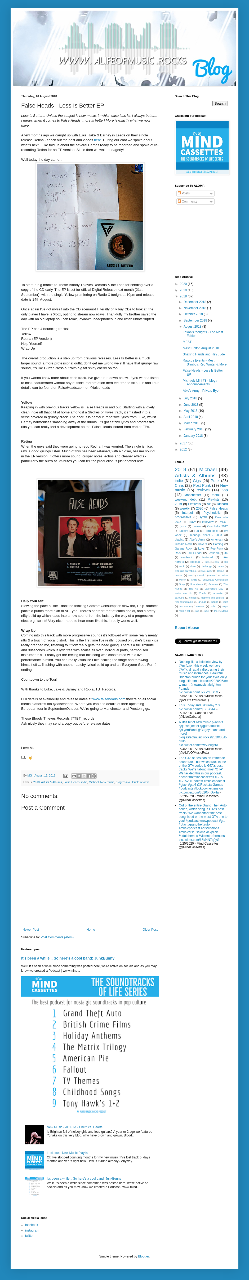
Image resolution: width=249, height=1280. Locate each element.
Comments (187, 201)
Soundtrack (196, 584)
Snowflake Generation (215, 579)
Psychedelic (211, 513)
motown (200, 606)
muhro (213, 606)
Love (201, 548)
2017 (184, 443)
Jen (190, 575)
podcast (195, 561)
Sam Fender (194, 553)
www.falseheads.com (108, 699)
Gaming (218, 544)
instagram (32, 1230)
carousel (179, 597)
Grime (220, 570)
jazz (225, 601)
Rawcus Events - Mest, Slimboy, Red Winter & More (205, 362)
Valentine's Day (214, 588)
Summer (213, 584)
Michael (94, 782)
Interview (208, 521)
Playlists (213, 499)
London (223, 575)
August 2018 (193, 326)
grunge (202, 601)
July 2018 (191, 398)
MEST (224, 521)
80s (217, 561)
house (214, 601)
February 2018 (194, 429)
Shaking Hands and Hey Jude (204, 354)
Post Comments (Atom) (57, 937)
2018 (36, 782)
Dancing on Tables (185, 570)
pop (224, 490)
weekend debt (186, 499)
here (97, 140)
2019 (184, 290)
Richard (222, 504)
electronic (187, 557)
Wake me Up (183, 593)
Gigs (197, 481)
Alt (209, 504)
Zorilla (202, 593)
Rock (178, 553)
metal (216, 495)
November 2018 (195, 308)
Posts (184, 193)
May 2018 (191, 411)
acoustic (218, 593)
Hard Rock (211, 530)
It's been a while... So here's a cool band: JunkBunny (67, 958)
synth (203, 517)
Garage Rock (183, 548)
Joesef (200, 575)
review (144, 782)
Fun (196, 530)
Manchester (192, 495)
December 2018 (195, 302)
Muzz (194, 579)
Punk (135, 782)
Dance (220, 566)
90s (226, 561)
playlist (179, 539)
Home (91, 929)
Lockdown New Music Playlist (67, 1153)
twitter (29, 1236)
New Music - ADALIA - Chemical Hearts (75, 1127)
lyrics (183, 526)
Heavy (192, 521)
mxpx (225, 606)
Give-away (206, 570)
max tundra (185, 606)
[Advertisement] (201, 240)
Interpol (187, 513)
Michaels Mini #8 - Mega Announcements (200, 382)
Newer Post (31, 929)
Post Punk (202, 485)
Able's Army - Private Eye (201, 391)
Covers (202, 544)
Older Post (150, 929)
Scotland (213, 553)
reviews (203, 490)
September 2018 (196, 320)
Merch (182, 579)
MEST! (188, 342)
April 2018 (191, 417)
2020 (184, 284)
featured (207, 557)
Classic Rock (183, 544)
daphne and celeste (212, 597)
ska (197, 610)
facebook (31, 1225)
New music (107, 782)
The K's (193, 588)
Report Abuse (187, 628)
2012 (184, 449)
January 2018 (194, 436)
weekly (185, 508)
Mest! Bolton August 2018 (201, 348)
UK (226, 553)
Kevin (211, 575)
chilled (193, 597)
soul (206, 610)
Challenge (206, 566)
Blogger (143, 1256)
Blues (193, 566)
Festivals (194, 504)
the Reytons (221, 610)
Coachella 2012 (217, 526)
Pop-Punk (217, 548)
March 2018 (192, 423)
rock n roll (184, 610)
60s (207, 561)
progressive (123, 782)
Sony (182, 584)
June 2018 (191, 405)
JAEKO (179, 575)
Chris (179, 485)
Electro (183, 530)
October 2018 (194, 314)
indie (84, 782)
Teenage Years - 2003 (206, 535)
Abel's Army (197, 539)
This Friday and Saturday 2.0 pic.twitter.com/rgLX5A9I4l (199, 707)
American (217, 539)
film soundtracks (184, 601)
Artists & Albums (51, 782)
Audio (182, 566)
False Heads (72, 782)
